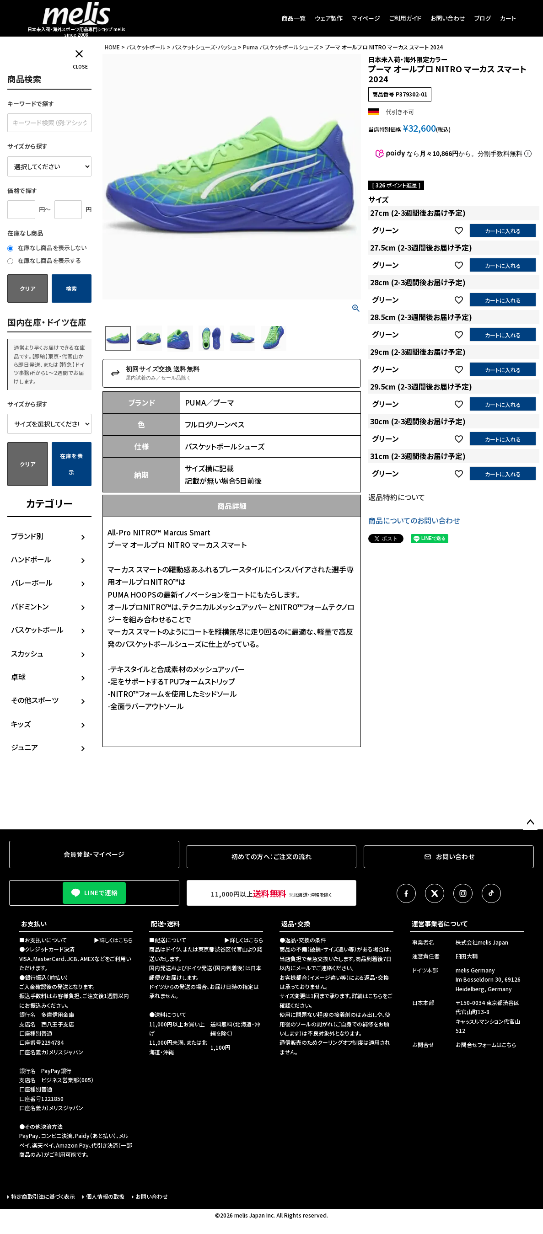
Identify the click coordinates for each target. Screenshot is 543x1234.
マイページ (366, 18)
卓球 (18, 676)
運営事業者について (440, 923)
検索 (71, 288)
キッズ (21, 723)
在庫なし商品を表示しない (46, 247)
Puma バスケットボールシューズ (280, 47)
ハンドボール (31, 559)
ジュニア (24, 747)
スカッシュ (27, 653)
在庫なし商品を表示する (44, 260)
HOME (112, 47)
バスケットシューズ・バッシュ (204, 47)
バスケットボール (37, 629)
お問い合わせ (447, 18)
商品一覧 (294, 18)
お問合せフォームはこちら (486, 1044)
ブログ (482, 18)
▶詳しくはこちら (113, 940)
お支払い (34, 923)
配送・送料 (165, 923)
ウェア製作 (329, 18)
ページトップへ (530, 822)
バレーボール (32, 582)
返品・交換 (295, 923)
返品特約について (396, 496)
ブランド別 (27, 535)
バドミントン (29, 606)
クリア (27, 288)
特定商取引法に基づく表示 (43, 1196)
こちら (375, 995)
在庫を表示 (71, 464)
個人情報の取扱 (105, 1196)
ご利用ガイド (405, 18)
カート (508, 18)
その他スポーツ (35, 699)
